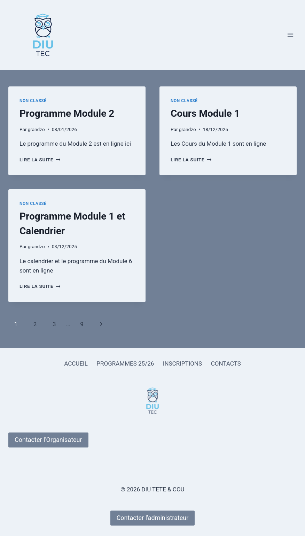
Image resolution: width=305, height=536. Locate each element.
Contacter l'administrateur (153, 517)
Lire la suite (39, 159)
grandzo (36, 129)
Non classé (33, 100)
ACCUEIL (76, 363)
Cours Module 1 (205, 113)
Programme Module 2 (66, 113)
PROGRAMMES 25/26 (125, 363)
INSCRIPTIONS (182, 363)
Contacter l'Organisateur (48, 439)
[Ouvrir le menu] (290, 34)
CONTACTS (226, 363)
